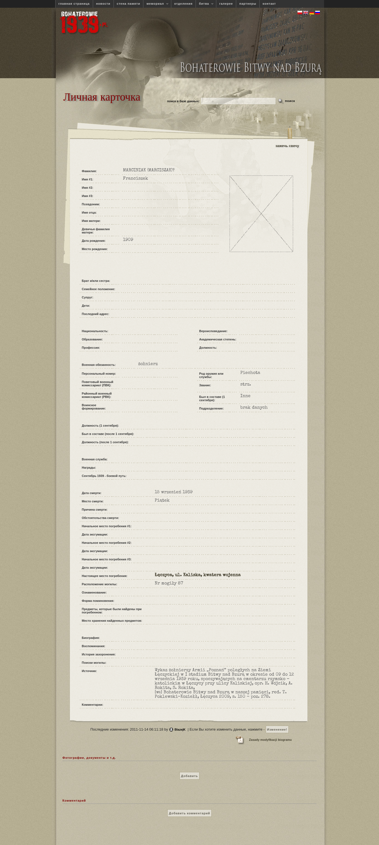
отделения (183, 3)
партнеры (247, 3)
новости (103, 3)
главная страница (74, 3)
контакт (269, 3)
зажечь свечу (287, 146)
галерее (226, 3)
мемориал (156, 4)
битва (205, 4)
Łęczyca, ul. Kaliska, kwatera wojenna (198, 575)
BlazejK (180, 729)
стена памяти (128, 3)
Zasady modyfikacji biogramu (270, 739)
